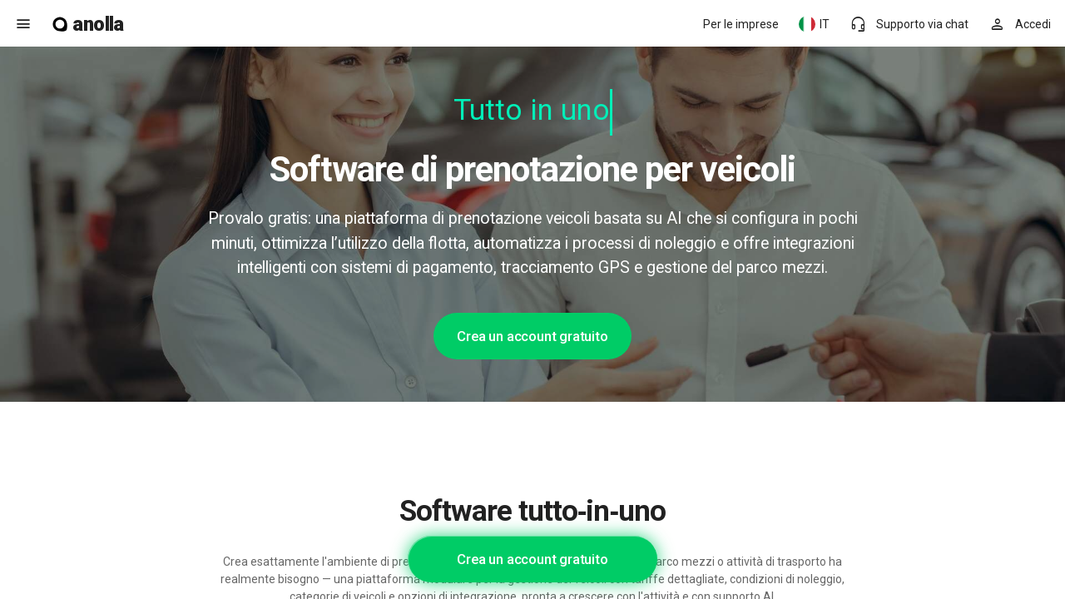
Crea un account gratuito (532, 336)
